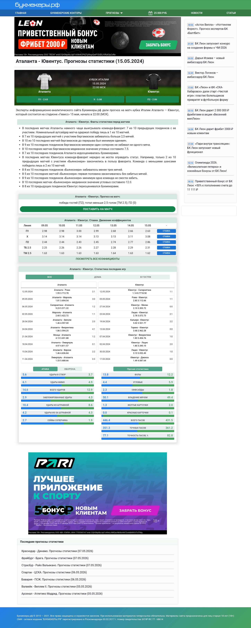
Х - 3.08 (98, 99)
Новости (196, 13)
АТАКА (45, 369)
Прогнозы (112, 13)
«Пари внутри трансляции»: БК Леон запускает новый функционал (208, 148)
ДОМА (97, 276)
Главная (20, 13)
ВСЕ (49, 276)
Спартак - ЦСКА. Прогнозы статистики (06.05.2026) (54, 572)
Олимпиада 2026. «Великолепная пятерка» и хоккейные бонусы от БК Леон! (207, 167)
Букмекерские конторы (65, 13)
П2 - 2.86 (152, 99)
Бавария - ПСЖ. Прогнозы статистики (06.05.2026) (53, 579)
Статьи (231, 13)
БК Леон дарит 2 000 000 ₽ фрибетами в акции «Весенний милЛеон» (208, 114)
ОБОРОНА (69, 369)
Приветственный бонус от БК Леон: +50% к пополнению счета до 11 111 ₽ (209, 185)
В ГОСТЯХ (145, 276)
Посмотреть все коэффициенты (97, 258)
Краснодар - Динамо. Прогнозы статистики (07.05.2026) (57, 551)
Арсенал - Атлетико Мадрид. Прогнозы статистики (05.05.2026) (61, 593)
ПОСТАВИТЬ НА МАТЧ (97, 209)
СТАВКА (166, 231)
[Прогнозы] (121, 13)
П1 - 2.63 (43, 99)
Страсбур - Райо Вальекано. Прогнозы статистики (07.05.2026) (61, 565)
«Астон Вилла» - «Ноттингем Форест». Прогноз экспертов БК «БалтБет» (209, 29)
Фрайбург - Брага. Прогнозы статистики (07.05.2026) (55, 558)
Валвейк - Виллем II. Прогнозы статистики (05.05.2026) (56, 586)
